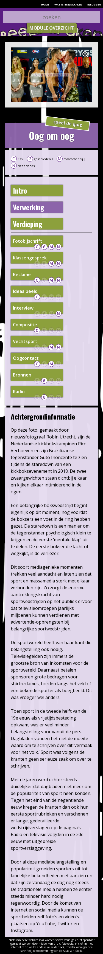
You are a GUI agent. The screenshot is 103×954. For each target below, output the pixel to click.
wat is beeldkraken (68, 4)
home (45, 4)
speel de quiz (67, 123)
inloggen (94, 4)
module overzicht (51, 28)
